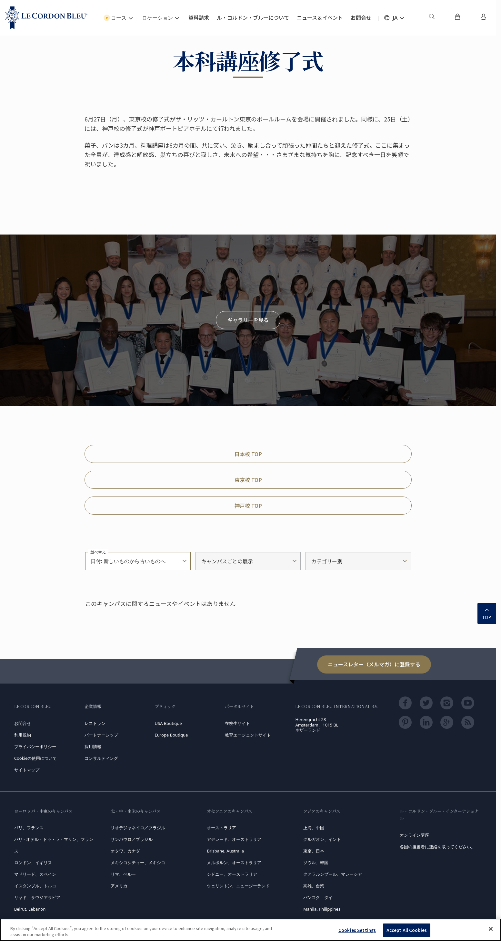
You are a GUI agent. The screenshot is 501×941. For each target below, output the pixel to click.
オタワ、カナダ (125, 851)
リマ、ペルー (123, 874)
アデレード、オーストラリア (234, 839)
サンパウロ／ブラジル (132, 839)
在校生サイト (237, 723)
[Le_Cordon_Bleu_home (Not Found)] (46, 18)
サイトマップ (26, 770)
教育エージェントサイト (248, 735)
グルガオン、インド (322, 839)
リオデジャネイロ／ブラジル (138, 828)
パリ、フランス (29, 828)
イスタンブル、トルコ (35, 886)
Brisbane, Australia (225, 851)
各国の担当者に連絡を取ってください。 (437, 847)
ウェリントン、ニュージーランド (238, 886)
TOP (486, 612)
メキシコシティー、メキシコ (138, 862)
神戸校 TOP (248, 505)
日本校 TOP (248, 454)
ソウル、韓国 (315, 862)
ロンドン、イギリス (33, 862)
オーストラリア (221, 828)
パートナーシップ (101, 735)
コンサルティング (101, 758)
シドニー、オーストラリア (232, 874)
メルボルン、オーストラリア (234, 862)
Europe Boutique (171, 735)
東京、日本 (313, 851)
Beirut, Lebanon (29, 909)
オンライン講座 (414, 835)
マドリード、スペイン (35, 874)
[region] (250, 930)
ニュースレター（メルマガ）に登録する (374, 664)
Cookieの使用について (35, 758)
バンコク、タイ (318, 897)
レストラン (95, 723)
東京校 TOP (248, 480)
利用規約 (22, 735)
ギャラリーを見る (248, 320)
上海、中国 (313, 828)
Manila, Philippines (321, 909)
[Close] (491, 929)
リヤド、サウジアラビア (37, 897)
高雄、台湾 (313, 886)
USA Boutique (168, 723)
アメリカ (119, 886)
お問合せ (22, 723)
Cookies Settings (357, 930)
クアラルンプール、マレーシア (332, 874)
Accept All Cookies (406, 930)
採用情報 (93, 746)
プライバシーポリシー (35, 746)
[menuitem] (432, 18)
